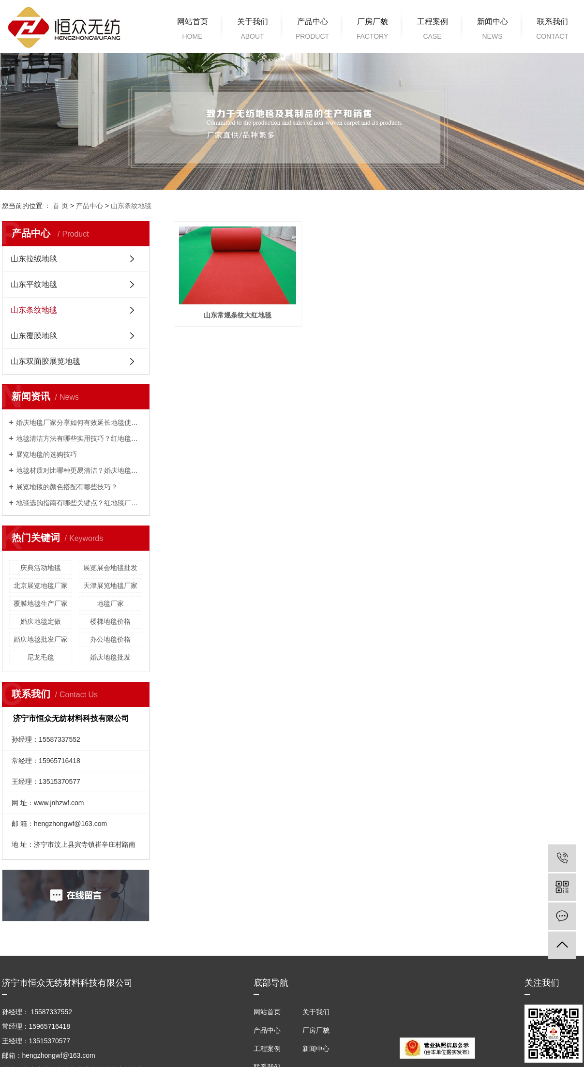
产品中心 (313, 30)
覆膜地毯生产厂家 (41, 603)
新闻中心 (493, 30)
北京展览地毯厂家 (41, 585)
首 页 (60, 206)
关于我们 (253, 30)
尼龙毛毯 (40, 657)
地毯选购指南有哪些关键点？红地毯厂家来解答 (79, 503)
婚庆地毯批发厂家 (41, 639)
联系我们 (553, 30)
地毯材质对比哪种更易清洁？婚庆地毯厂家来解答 (79, 470)
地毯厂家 (110, 603)
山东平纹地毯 (34, 284)
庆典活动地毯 (40, 567)
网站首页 (193, 30)
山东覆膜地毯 (34, 335)
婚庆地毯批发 (110, 657)
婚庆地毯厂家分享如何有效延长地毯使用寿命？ (79, 422)
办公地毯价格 (110, 639)
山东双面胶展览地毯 (45, 361)
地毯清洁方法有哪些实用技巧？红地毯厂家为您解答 (79, 438)
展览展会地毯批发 (110, 567)
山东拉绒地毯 (34, 259)
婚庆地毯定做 (40, 621)
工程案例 (433, 30)
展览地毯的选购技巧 (46, 454)
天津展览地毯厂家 (110, 585)
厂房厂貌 (373, 30)
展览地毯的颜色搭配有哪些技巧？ (67, 487)
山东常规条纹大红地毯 (238, 315)
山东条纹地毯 (131, 206)
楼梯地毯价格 (110, 621)
